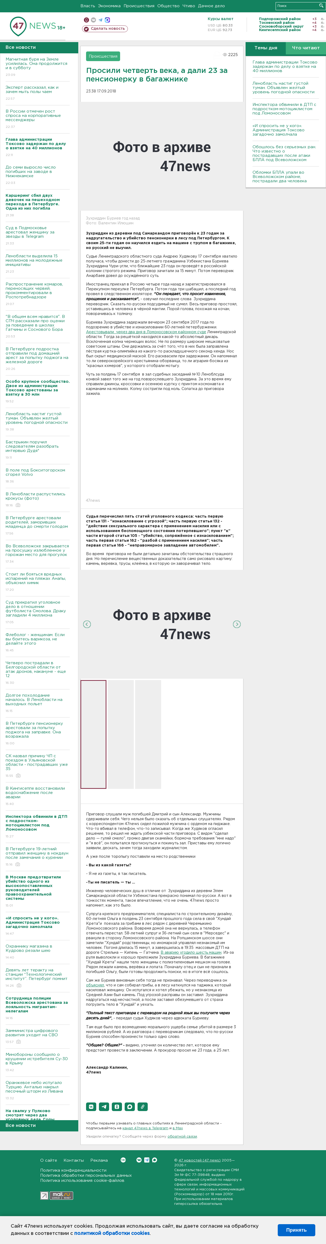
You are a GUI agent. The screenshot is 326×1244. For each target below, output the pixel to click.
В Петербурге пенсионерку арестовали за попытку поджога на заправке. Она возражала (38, 734)
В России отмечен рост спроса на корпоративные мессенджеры (38, 119)
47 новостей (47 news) (200, 1160)
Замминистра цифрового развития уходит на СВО (38, 1036)
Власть (87, 6)
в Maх (178, 1128)
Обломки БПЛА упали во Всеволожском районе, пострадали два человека (280, 177)
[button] (91, 1106)
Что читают (306, 48)
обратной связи (182, 1136)
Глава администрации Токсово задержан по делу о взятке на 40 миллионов (285, 67)
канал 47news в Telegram (145, 1128)
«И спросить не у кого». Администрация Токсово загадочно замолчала (279, 130)
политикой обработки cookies (112, 1233)
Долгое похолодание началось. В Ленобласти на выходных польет (38, 703)
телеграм (100, 20)
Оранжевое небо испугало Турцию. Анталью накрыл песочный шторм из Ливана (38, 1091)
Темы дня (265, 48)
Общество (168, 6)
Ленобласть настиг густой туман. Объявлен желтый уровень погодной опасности (38, 422)
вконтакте (93, 20)
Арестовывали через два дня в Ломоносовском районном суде (146, 332)
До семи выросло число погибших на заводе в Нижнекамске (38, 175)
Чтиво (189, 6)
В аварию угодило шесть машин (191, 952)
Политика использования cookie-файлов (82, 1180)
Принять (296, 1230)
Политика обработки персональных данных (86, 1175)
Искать (321, 5)
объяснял (95, 985)
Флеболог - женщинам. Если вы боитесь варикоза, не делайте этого (38, 643)
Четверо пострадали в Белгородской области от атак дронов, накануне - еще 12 (38, 673)
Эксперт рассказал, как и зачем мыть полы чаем (38, 93)
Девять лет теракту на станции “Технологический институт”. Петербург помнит (38, 978)
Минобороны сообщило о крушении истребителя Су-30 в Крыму (38, 1062)
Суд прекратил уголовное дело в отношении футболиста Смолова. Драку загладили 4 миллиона (38, 613)
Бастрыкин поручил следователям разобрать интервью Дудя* (38, 450)
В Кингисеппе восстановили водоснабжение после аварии (38, 796)
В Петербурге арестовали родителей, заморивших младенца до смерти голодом (38, 526)
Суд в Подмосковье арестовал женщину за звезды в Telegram (38, 236)
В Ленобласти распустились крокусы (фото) (38, 500)
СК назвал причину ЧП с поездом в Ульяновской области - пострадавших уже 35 (38, 766)
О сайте (48, 1160)
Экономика (109, 6)
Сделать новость (108, 28)
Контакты (74, 1160)
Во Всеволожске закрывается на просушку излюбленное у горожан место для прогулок (38, 554)
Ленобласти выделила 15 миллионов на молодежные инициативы (38, 264)
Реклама (99, 1160)
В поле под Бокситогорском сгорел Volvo (38, 476)
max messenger (107, 20)
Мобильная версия (86, 20)
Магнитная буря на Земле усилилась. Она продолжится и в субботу (38, 67)
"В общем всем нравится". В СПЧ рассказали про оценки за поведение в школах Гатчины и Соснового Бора (38, 327)
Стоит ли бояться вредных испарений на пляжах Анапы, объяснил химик (38, 582)
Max (154, 1160)
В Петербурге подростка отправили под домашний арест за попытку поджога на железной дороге (38, 359)
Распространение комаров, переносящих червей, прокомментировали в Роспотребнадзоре (38, 294)
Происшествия (139, 6)
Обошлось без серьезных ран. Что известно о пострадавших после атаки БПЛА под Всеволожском (284, 153)
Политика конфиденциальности (73, 1170)
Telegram (146, 1160)
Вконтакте (123, 1160)
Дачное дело (211, 6)
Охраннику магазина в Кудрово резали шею (38, 952)
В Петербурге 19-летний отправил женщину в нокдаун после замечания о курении (38, 857)
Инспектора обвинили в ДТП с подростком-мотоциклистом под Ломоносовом (284, 109)
